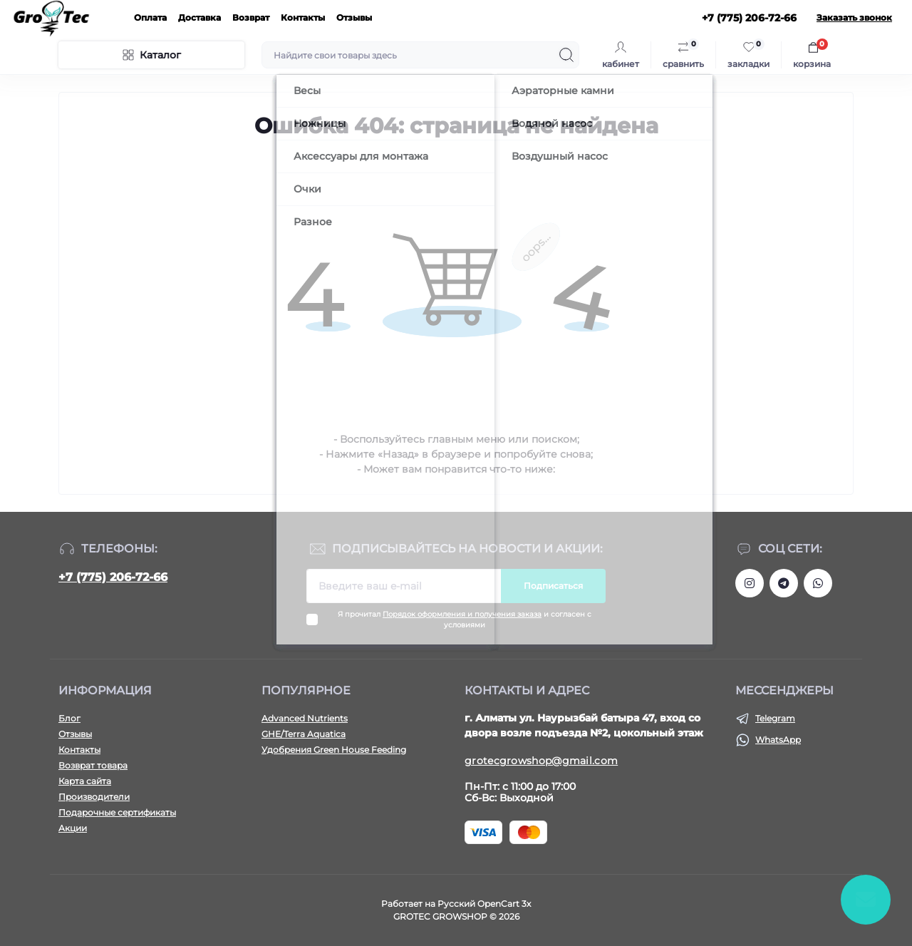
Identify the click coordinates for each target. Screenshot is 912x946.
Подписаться (553, 585)
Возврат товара (93, 765)
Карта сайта (84, 781)
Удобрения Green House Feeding (333, 749)
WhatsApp (778, 739)
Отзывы (354, 17)
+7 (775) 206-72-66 (112, 577)
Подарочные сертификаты (117, 812)
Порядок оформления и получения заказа (462, 614)
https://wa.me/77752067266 (818, 583)
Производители (94, 796)
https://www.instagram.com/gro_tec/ (750, 583)
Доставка (199, 17)
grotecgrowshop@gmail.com (541, 760)
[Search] (566, 54)
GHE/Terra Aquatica (303, 734)
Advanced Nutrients (304, 718)
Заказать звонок (854, 17)
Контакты (303, 17)
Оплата (150, 17)
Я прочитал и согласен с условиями (464, 619)
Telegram (775, 718)
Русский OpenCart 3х (484, 903)
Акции (72, 828)
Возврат (250, 17)
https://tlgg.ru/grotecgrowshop (783, 583)
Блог (69, 718)
